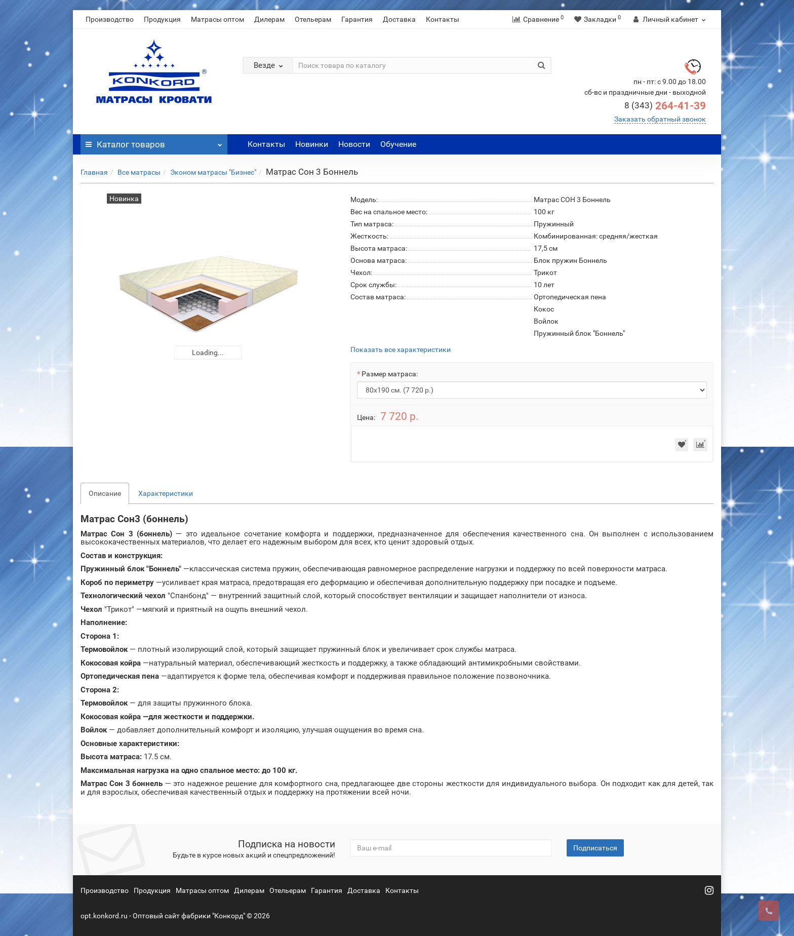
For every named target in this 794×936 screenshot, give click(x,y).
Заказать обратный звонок (660, 119)
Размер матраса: (390, 374)
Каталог (154, 141)
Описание (105, 493)
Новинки (311, 144)
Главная (94, 172)
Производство (110, 19)
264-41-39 (665, 106)
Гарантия (357, 19)
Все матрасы (139, 172)
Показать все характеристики (400, 350)
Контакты (442, 19)
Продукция (162, 19)
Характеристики (165, 493)
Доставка (399, 19)
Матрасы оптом (217, 19)
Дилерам (269, 19)
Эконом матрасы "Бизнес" (213, 172)
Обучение (398, 144)
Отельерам (313, 19)
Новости (354, 144)
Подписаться (595, 848)
